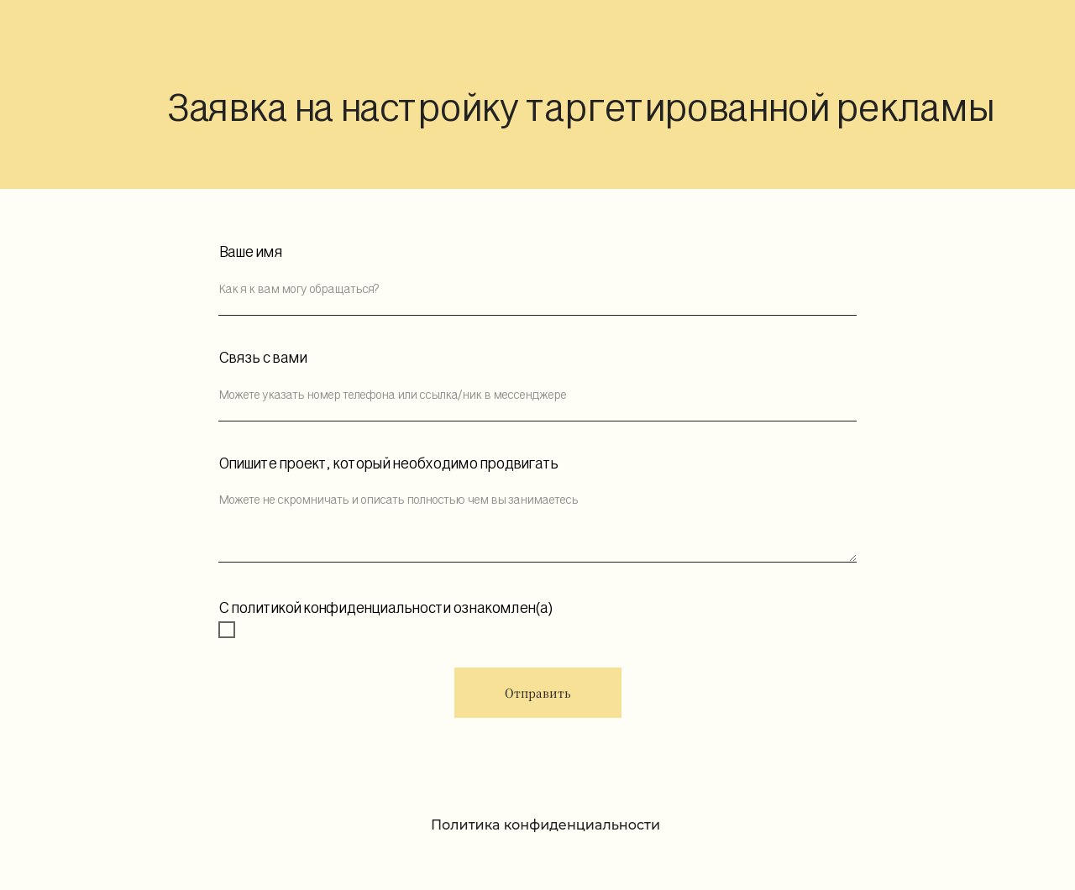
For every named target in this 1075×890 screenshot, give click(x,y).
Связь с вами (262, 357)
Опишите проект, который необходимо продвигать (388, 463)
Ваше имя (250, 252)
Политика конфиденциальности (545, 825)
